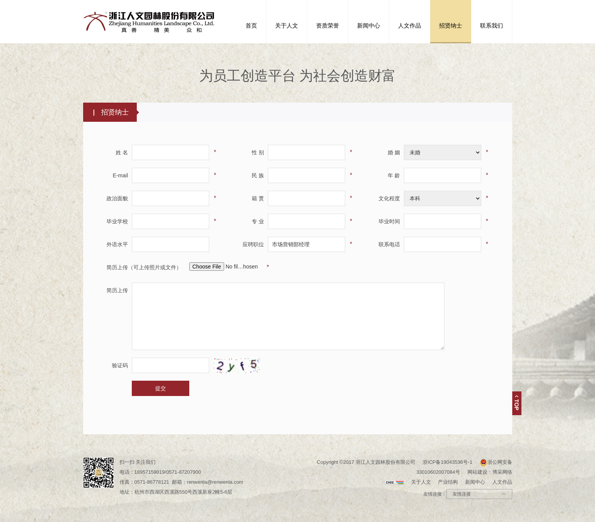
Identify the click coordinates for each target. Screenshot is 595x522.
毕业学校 (117, 221)
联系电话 (389, 244)
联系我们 (491, 25)
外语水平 (117, 244)
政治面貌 (117, 198)
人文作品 (409, 25)
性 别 (258, 152)
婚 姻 (394, 152)
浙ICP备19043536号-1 (447, 462)
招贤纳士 (450, 25)
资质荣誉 (327, 25)
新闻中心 (368, 25)
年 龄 (394, 175)
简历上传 (117, 290)
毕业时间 (389, 221)
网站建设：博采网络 (489, 472)
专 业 (258, 221)
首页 (251, 25)
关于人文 (286, 25)
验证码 (120, 365)
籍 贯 (258, 198)
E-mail (120, 175)
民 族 (258, 175)
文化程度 (389, 198)
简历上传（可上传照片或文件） (144, 267)
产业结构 (448, 482)
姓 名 (122, 152)
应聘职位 (253, 244)
